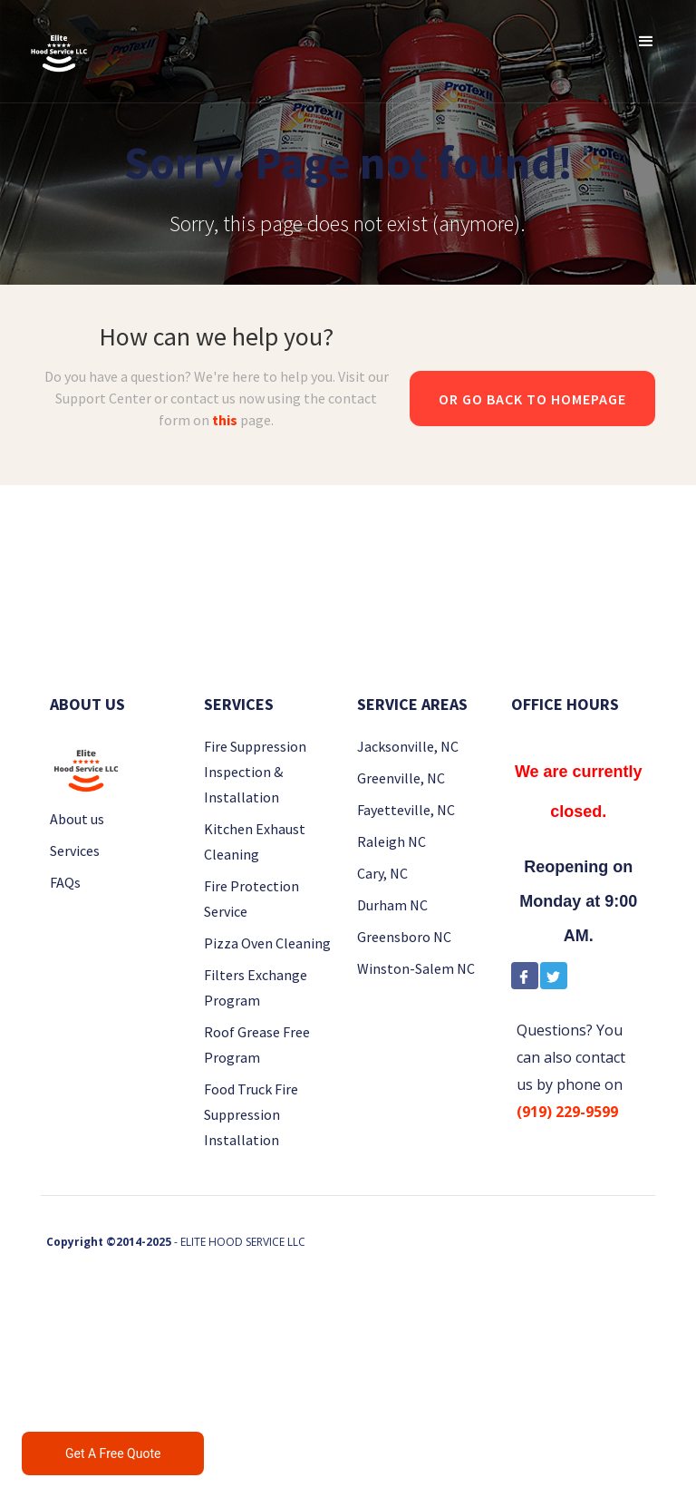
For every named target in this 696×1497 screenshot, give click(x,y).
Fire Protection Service (251, 898)
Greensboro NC (404, 937)
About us (77, 819)
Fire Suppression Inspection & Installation (255, 771)
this (224, 420)
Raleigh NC (391, 841)
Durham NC (392, 905)
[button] (646, 40)
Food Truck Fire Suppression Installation (251, 1114)
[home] (59, 51)
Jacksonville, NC (408, 746)
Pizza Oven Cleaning (267, 943)
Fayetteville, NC (406, 810)
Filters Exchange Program (255, 987)
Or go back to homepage (532, 399)
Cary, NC (382, 873)
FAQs (65, 882)
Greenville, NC (401, 778)
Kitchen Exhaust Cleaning (254, 841)
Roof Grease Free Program (257, 1044)
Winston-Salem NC (416, 968)
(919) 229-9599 (567, 1112)
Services (75, 850)
